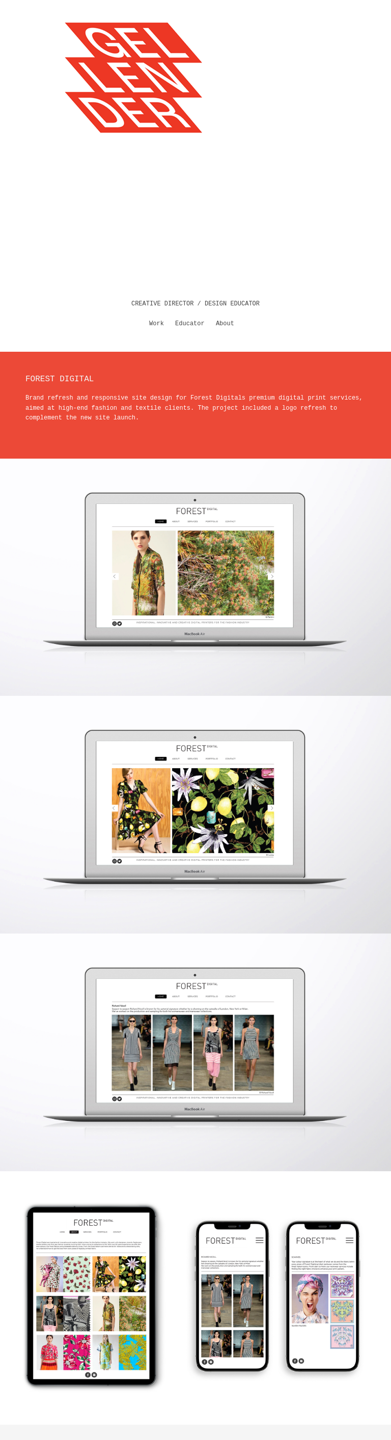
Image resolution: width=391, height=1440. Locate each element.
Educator (190, 323)
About (225, 323)
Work (156, 323)
